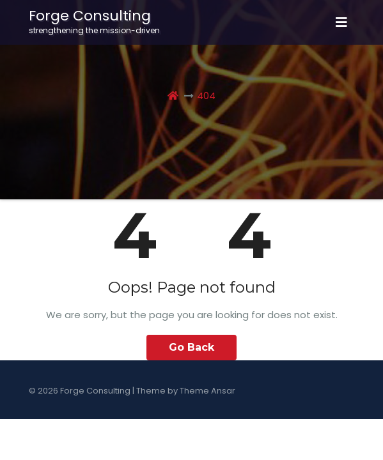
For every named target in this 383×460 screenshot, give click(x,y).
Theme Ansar (207, 391)
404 (206, 95)
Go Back (191, 347)
